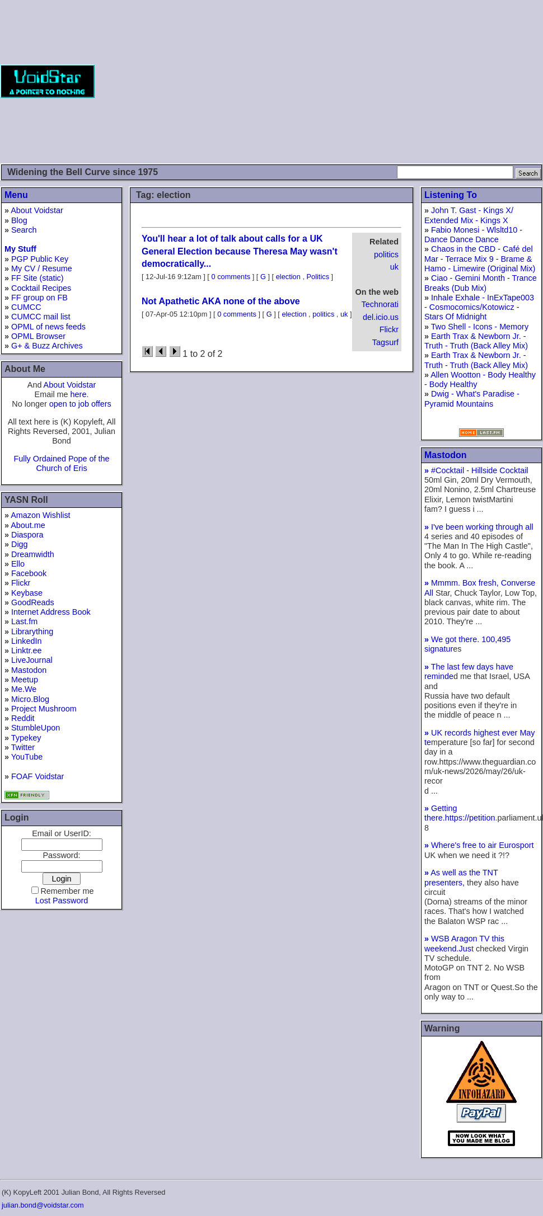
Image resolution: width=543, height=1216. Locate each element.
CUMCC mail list (41, 316)
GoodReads (32, 602)
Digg (19, 544)
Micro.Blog (30, 699)
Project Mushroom (44, 708)
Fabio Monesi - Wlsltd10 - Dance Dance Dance (473, 234)
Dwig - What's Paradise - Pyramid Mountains (471, 398)
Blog (19, 220)
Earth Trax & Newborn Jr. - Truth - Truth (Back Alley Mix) (476, 341)
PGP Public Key (39, 258)
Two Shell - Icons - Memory (479, 326)
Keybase (27, 592)
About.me (28, 525)
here (79, 394)
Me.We (23, 689)
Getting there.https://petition (459, 813)
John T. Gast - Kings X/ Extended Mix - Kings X (468, 215)
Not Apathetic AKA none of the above (221, 301)
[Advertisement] (348, 81)
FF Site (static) (37, 278)
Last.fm (24, 621)
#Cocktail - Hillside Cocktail (476, 470)
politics (386, 254)
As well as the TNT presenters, (461, 877)
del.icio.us (381, 317)
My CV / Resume (41, 268)
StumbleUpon (35, 727)
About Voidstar (37, 210)
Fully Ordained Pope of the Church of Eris (61, 463)
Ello (18, 563)
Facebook (28, 573)
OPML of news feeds (48, 326)
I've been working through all (478, 526)
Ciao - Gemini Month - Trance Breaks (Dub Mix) (480, 283)
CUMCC (26, 307)
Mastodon (28, 670)
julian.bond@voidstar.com (43, 1205)
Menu (16, 195)
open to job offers (80, 403)
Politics (318, 276)
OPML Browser (38, 336)
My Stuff (20, 248)
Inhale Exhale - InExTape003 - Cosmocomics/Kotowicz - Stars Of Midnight (479, 307)
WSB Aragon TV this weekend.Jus (464, 943)
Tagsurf (385, 342)
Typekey (26, 737)
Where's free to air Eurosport (479, 845)
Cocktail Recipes (41, 288)
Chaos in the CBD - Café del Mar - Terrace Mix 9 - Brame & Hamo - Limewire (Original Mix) (479, 258)
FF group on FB (39, 297)
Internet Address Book (51, 611)
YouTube (27, 756)
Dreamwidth (32, 554)
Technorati (380, 304)
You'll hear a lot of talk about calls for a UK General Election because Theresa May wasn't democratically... (240, 251)
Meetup (24, 679)
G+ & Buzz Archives (47, 345)
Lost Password (61, 900)
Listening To (450, 195)
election (288, 276)
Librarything (32, 631)
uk (394, 266)
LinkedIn (26, 641)
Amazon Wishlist (40, 515)
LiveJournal (32, 660)
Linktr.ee (26, 650)
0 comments (230, 276)
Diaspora (27, 534)
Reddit (23, 718)
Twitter (23, 747)
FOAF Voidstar (37, 776)
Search (24, 229)
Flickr (20, 582)
